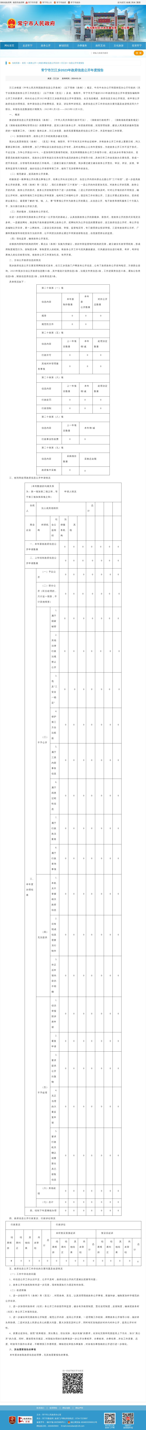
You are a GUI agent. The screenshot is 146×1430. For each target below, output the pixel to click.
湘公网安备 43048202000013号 (82, 1422)
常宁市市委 (33, 2)
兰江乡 (64, 63)
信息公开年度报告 (76, 63)
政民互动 (100, 45)
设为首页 (121, 2)
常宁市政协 (75, 2)
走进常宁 (27, 45)
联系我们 (40, 1408)
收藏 (128, 2)
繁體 (138, 2)
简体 (133, 2)
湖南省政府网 (5, 2)
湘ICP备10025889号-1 (56, 1422)
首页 (24, 63)
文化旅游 (118, 45)
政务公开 (46, 45)
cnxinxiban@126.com (75, 1426)
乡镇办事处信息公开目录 (48, 63)
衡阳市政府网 (18, 2)
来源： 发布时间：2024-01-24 (64, 78)
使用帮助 (53, 1408)
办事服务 (82, 45)
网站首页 (9, 45)
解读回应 (64, 45)
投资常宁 (137, 45)
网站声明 (79, 1408)
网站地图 (66, 1408)
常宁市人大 (47, 2)
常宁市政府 (61, 2)
